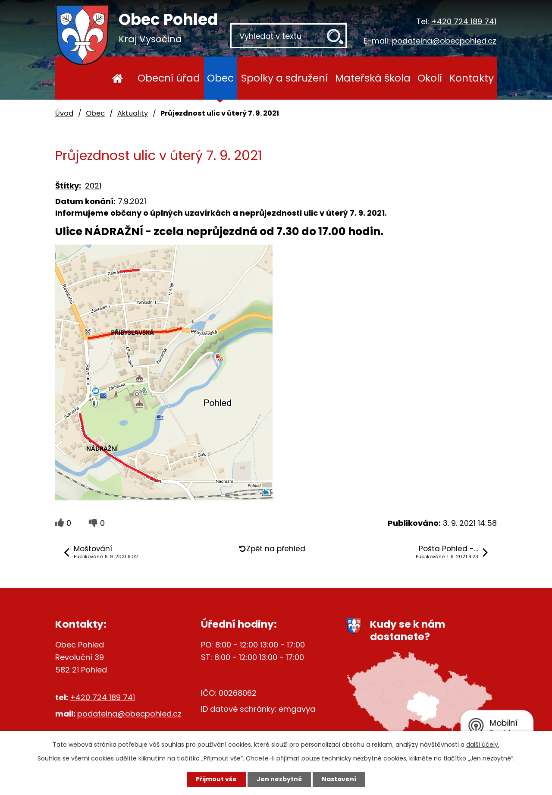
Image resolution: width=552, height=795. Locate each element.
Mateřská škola (373, 78)
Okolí (429, 78)
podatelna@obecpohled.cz (444, 40)
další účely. (482, 744)
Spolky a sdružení (284, 78)
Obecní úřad (169, 78)
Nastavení (339, 779)
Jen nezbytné (279, 779)
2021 (93, 185)
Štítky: (68, 185)
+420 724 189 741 (463, 21)
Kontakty (471, 78)
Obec (220, 78)
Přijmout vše (216, 779)
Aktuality (132, 113)
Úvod (117, 78)
